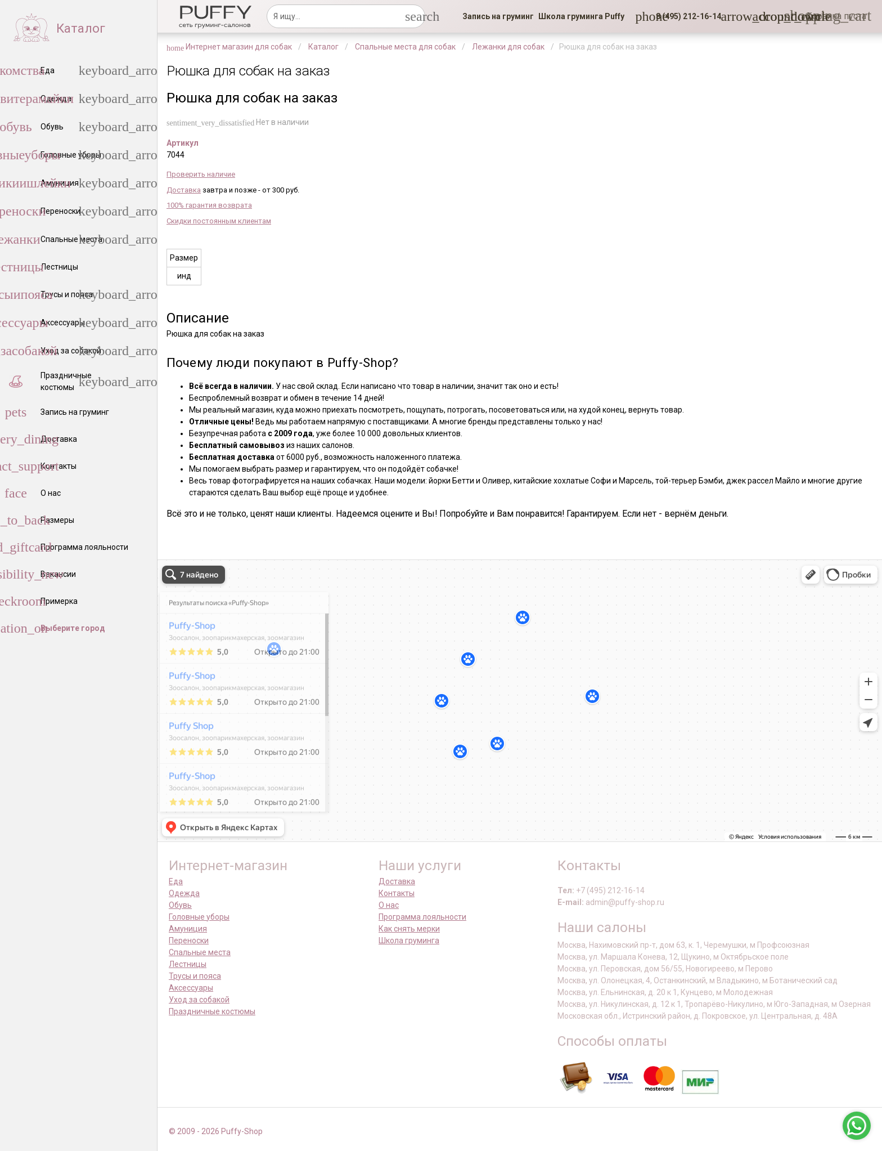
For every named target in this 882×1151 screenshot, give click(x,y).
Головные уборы (199, 916)
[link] (498, 16)
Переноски (189, 940)
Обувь (180, 905)
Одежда (184, 893)
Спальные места (200, 952)
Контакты (397, 893)
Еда (176, 881)
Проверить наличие (200, 174)
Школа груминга (409, 940)
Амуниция (188, 928)
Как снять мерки (409, 928)
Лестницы (187, 964)
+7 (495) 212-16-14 (610, 890)
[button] (685, 16)
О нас (389, 905)
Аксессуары (191, 987)
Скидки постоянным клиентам (218, 221)
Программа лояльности (422, 916)
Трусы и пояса (195, 975)
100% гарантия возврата (209, 205)
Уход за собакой (199, 999)
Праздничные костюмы (212, 1011)
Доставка (183, 190)
